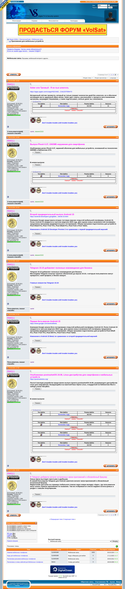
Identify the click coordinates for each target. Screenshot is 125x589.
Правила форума (12, 541)
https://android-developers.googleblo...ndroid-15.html (49, 216)
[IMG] (8, 536)
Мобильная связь (37, 39)
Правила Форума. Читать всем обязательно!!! (24, 49)
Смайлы (9, 535)
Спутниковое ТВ (101, 582)
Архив (112, 582)
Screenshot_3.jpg (63, 176)
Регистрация (16, 21)
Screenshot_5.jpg (63, 424)
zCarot (21, 585)
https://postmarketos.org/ (39, 379)
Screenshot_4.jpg (63, 106)
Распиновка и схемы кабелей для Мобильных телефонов (25, 562)
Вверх (118, 582)
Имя (93, 5)
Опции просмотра (100, 78)
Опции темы (87, 78)
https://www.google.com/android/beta (43, 323)
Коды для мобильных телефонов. (17, 555)
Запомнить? (113, 5)
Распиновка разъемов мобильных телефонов (21, 559)
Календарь (74, 21)
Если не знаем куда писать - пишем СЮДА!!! (24, 51)
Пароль (94, 7)
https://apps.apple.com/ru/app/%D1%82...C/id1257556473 (51, 92)
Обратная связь (87, 582)
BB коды (9, 533)
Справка (34, 21)
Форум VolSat (13, 39)
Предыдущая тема (56, 519)
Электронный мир (25, 39)
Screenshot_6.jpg (63, 435)
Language (113, 78)
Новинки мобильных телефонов (17, 552)
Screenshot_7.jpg (63, 445)
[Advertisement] (62, 67)
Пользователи (53, 21)
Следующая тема (68, 519)
